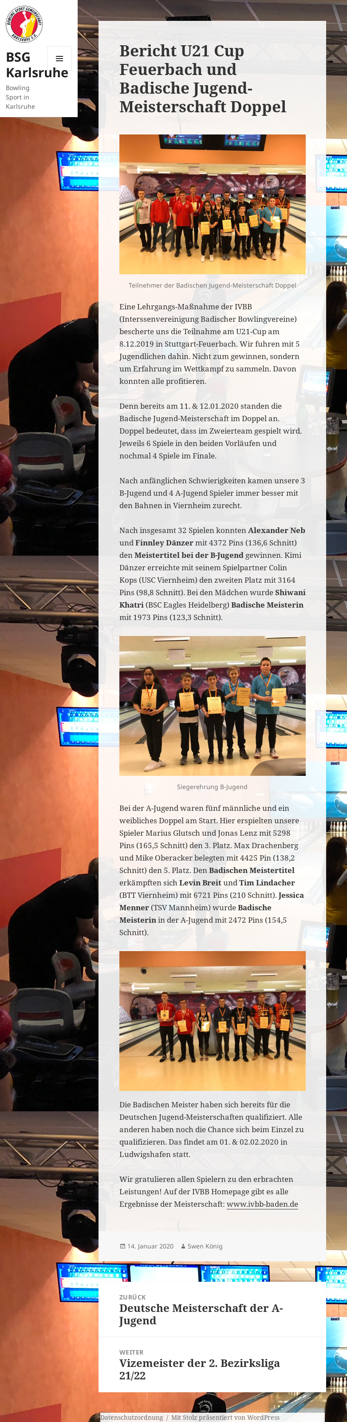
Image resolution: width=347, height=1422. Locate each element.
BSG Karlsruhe (37, 64)
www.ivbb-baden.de (262, 1204)
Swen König (205, 1246)
